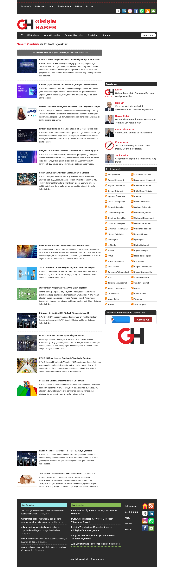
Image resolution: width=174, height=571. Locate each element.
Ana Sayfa (26, 6)
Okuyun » (44, 514)
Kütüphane (33, 35)
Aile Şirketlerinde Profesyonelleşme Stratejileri (95, 544)
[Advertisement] (59, 219)
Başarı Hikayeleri (74, 35)
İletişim (89, 6)
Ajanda (107, 35)
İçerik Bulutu (64, 6)
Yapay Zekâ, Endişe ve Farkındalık (133, 132)
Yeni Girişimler (52, 35)
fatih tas (25, 510)
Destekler (93, 35)
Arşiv (52, 6)
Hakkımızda (40, 6)
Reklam (78, 6)
